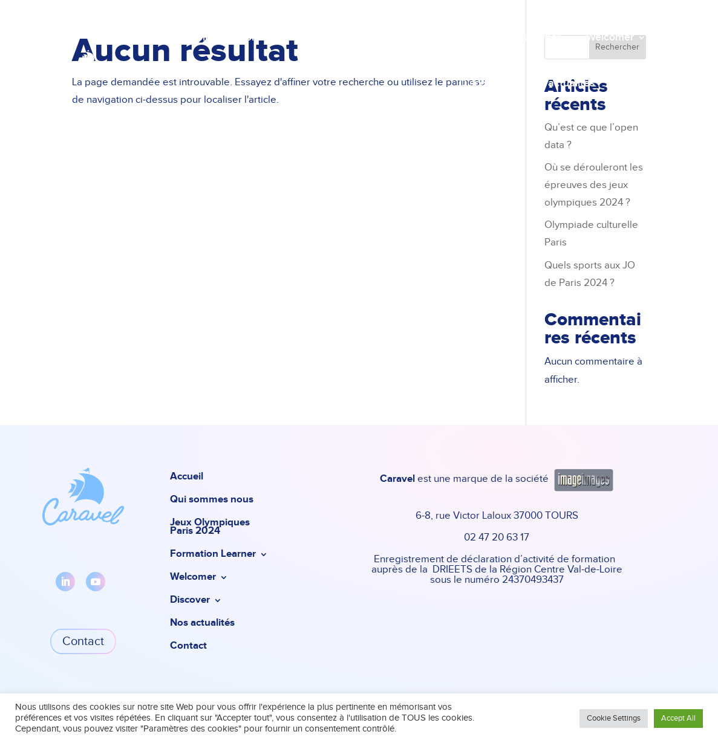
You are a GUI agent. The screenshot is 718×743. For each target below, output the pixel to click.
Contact (627, 83)
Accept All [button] (678, 718)
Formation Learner (516, 37)
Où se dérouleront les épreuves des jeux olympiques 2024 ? (593, 185)
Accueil (189, 37)
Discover (480, 83)
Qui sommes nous (264, 37)
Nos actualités (560, 83)
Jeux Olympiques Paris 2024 (389, 37)
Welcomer (610, 37)
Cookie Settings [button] (614, 718)
